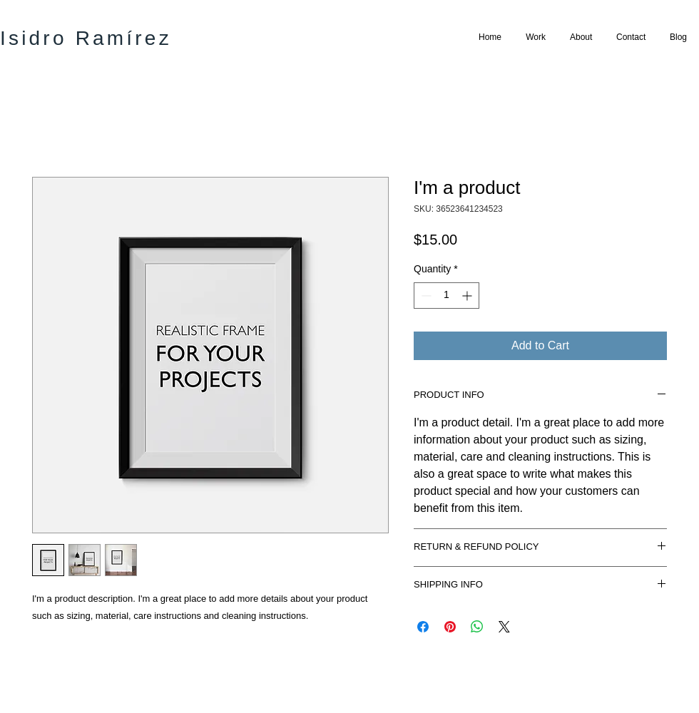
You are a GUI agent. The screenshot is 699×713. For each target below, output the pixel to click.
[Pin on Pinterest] (450, 626)
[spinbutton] (446, 295)
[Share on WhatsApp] (477, 626)
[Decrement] (425, 295)
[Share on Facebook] (423, 626)
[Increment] (468, 295)
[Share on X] (504, 626)
